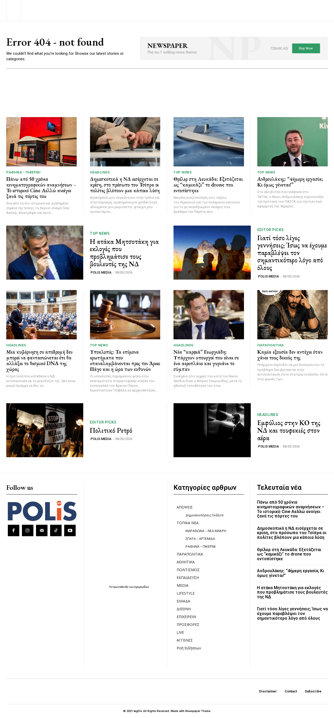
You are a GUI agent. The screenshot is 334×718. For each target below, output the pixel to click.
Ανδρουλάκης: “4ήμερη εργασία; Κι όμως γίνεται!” (290, 182)
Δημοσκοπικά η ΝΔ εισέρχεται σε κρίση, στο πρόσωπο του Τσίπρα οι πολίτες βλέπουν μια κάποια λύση (125, 185)
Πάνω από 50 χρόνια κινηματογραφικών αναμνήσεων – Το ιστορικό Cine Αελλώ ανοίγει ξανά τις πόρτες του (41, 188)
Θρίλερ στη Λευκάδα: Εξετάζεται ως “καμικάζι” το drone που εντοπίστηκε (208, 185)
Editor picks (270, 230)
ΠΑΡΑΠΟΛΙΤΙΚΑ (270, 345)
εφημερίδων (141, 587)
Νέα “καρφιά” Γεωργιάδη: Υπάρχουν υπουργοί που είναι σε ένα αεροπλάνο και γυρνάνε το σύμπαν (206, 360)
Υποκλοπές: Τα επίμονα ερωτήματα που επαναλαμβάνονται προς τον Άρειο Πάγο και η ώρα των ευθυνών (125, 360)
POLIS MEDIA (101, 272)
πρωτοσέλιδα (120, 587)
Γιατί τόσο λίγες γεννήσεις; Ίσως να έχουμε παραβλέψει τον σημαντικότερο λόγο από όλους (292, 252)
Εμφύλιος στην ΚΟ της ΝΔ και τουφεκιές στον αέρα (288, 430)
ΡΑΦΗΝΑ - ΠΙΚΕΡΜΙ (23, 172)
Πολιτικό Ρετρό (111, 430)
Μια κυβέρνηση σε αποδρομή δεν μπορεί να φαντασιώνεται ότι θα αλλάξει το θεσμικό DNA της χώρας (39, 360)
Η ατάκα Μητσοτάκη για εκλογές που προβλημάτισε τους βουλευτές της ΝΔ (124, 252)
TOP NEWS (183, 172)
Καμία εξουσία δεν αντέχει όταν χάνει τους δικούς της (290, 354)
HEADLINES (100, 172)
